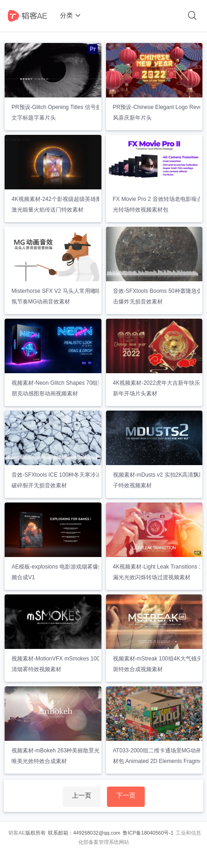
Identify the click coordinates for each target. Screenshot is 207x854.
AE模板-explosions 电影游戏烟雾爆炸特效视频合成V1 (66, 572)
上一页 (81, 795)
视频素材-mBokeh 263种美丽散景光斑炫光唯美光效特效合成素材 (64, 755)
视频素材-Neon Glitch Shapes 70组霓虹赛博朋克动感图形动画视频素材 (66, 388)
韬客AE (16, 833)
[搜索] (192, 16)
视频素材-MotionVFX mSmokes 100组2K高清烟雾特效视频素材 (65, 663)
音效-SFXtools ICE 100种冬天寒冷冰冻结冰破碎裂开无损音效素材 (65, 480)
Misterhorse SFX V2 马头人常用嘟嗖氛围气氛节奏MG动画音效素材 (65, 296)
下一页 (126, 795)
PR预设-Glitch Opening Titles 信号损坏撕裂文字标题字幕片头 (65, 112)
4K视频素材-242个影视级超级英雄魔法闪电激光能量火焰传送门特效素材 (65, 204)
